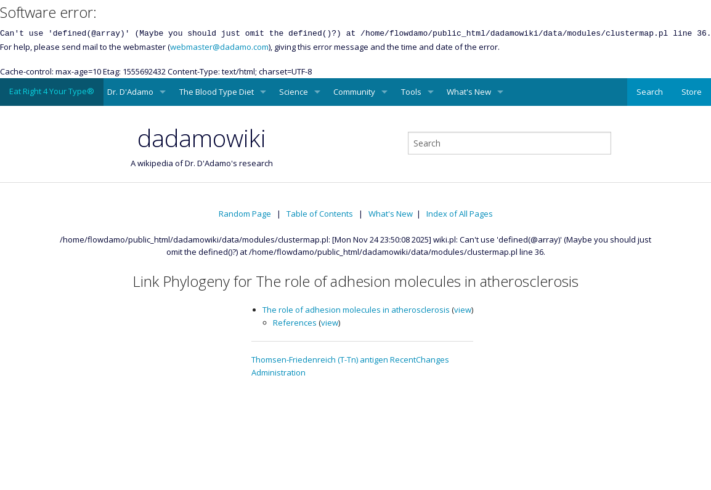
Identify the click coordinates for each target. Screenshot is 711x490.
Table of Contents (319, 213)
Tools (411, 91)
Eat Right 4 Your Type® (51, 91)
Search (649, 91)
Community (354, 91)
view (462, 309)
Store (691, 91)
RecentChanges (419, 359)
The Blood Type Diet (216, 91)
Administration (278, 372)
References (295, 322)
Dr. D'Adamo (130, 91)
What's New (469, 91)
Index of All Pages (459, 213)
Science (293, 91)
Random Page (245, 213)
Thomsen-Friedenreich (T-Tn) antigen (319, 359)
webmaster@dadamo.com (219, 46)
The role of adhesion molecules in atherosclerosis (356, 309)
